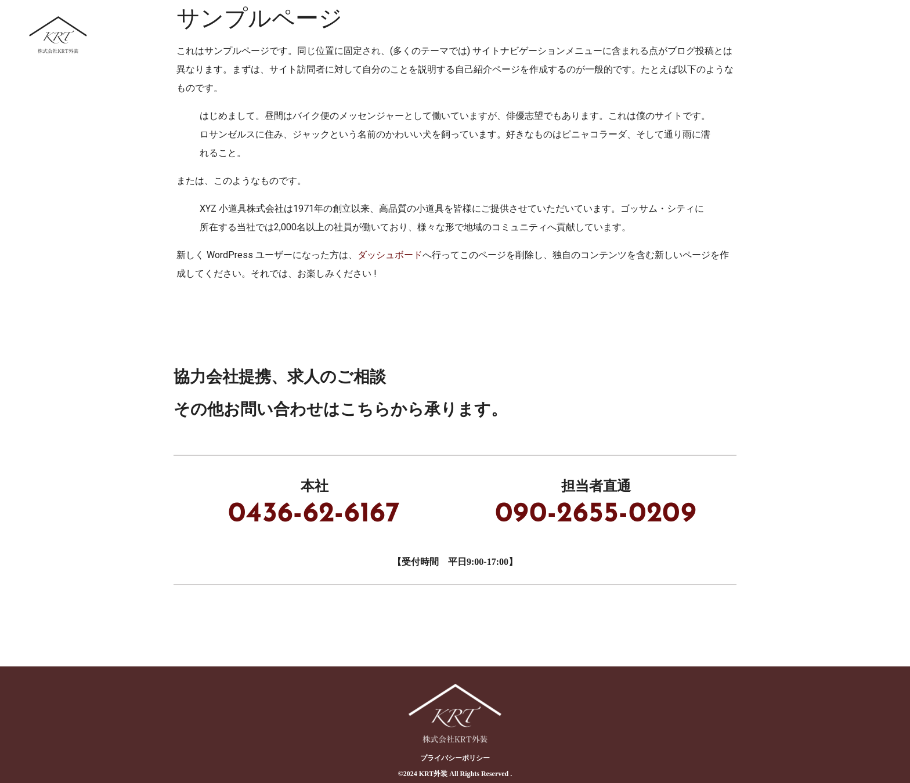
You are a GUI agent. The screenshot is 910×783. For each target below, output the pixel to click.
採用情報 (727, 34)
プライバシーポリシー (455, 758)
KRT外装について (474, 34)
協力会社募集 (646, 34)
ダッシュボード (390, 254)
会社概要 (862, 34)
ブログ (795, 34)
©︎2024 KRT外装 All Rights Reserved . (455, 774)
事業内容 (565, 34)
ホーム (388, 34)
